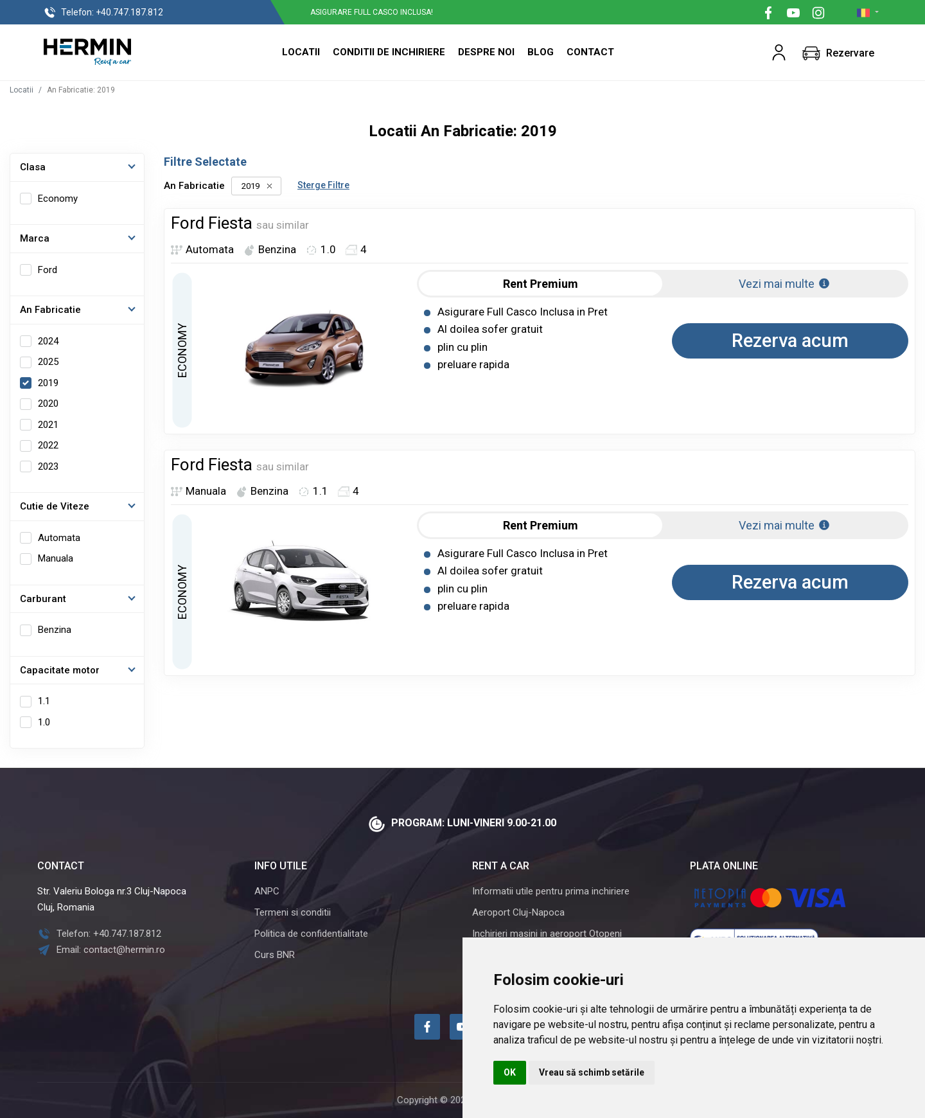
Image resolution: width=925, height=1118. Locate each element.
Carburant (43, 599)
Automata (59, 538)
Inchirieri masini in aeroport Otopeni (547, 933)
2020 (48, 403)
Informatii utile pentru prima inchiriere (551, 891)
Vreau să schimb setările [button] (591, 1072)
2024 (48, 341)
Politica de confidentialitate (311, 933)
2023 (48, 466)
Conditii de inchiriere (389, 52)
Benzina (54, 629)
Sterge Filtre (323, 185)
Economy (58, 198)
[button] (779, 52)
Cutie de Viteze (54, 506)
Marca (34, 238)
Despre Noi (486, 52)
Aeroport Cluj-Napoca (518, 912)
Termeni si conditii (292, 912)
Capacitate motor (60, 670)
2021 (48, 424)
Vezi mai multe (785, 283)
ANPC (266, 891)
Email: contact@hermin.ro (101, 949)
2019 (48, 383)
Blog (540, 52)
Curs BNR (274, 955)
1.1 (44, 701)
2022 (48, 445)
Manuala (55, 558)
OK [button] (510, 1072)
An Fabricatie (50, 309)
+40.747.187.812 (103, 12)
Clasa (33, 167)
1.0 (44, 722)
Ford (47, 270)
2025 (48, 362)
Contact (590, 52)
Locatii (301, 52)
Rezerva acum (790, 340)
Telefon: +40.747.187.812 (99, 933)
